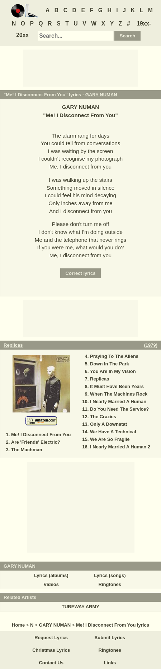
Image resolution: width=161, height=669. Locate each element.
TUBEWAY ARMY (80, 606)
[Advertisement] (80, 68)
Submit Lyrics (110, 637)
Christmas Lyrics (51, 650)
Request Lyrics (51, 637)
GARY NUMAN (101, 94)
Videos (50, 584)
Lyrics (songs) (110, 575)
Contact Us (51, 662)
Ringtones (110, 584)
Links (110, 662)
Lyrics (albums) (51, 575)
